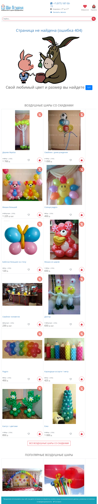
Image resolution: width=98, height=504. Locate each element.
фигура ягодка (72, 474)
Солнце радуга (8, 186)
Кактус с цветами (41, 275)
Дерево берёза (9, 142)
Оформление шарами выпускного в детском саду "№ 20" (79, 342)
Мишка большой (73, 142)
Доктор (37, 231)
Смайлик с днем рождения (46, 142)
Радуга (69, 231)
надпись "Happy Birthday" (45, 385)
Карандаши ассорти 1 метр (14, 275)
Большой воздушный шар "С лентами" (15, 475)
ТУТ (89, 87)
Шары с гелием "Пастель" (13, 385)
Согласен (57, 502)
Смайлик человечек (11, 231)
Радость (69, 430)
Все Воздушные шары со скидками (49, 292)
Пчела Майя (71, 385)
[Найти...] (49, 19)
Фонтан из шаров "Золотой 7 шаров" (47, 431)
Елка (68, 275)
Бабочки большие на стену (46, 186)
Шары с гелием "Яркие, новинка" (17, 430)
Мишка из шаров (73, 186)
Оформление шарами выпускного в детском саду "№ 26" (15, 342)
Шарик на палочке (42, 341)
